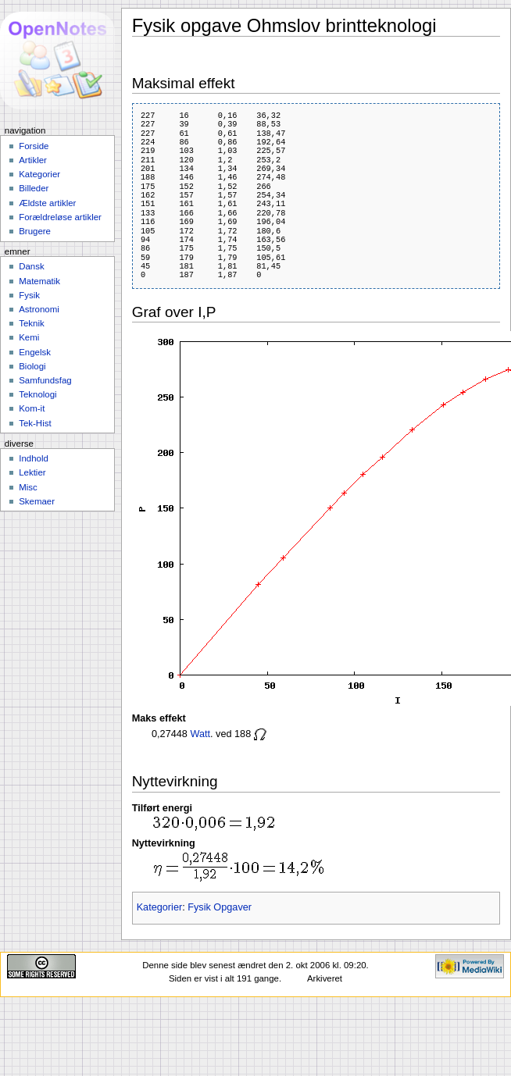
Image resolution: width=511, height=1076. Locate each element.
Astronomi (39, 309)
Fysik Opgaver (220, 907)
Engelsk (35, 352)
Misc (28, 487)
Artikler (33, 160)
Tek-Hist (35, 423)
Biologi (32, 366)
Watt (200, 734)
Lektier (32, 472)
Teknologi (37, 394)
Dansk (31, 266)
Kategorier (160, 907)
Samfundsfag (45, 380)
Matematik (39, 281)
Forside (33, 146)
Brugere (35, 231)
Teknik (31, 323)
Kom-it (32, 408)
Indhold (33, 458)
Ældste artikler (47, 203)
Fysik (29, 295)
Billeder (33, 188)
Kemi (29, 337)
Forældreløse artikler (60, 217)
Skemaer (37, 501)
